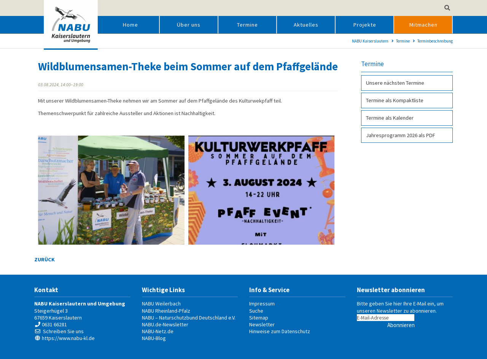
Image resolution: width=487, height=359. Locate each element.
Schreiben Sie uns (63, 331)
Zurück (44, 259)
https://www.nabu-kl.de (68, 338)
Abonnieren (401, 325)
